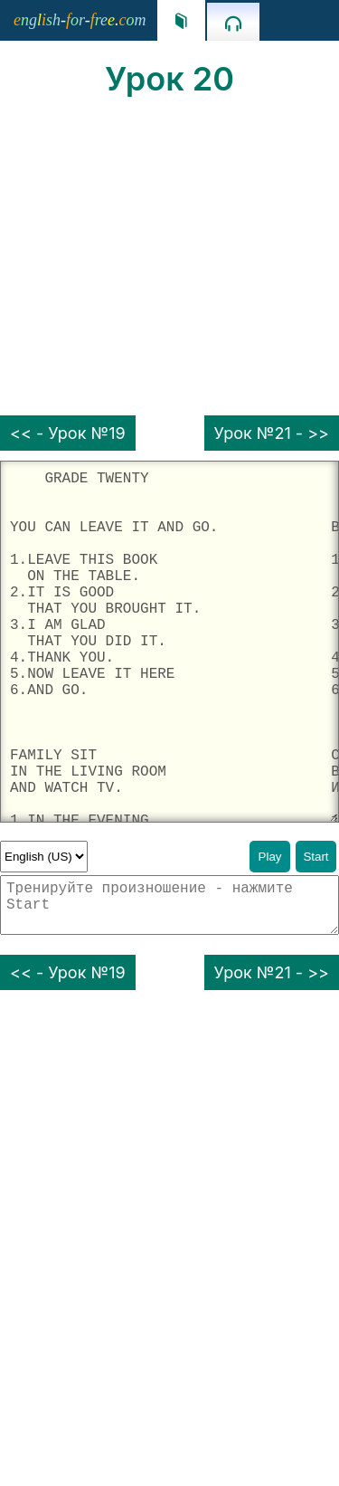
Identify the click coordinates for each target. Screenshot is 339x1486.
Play (270, 856)
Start (315, 856)
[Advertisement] (169, 257)
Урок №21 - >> (271, 433)
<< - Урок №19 (68, 433)
